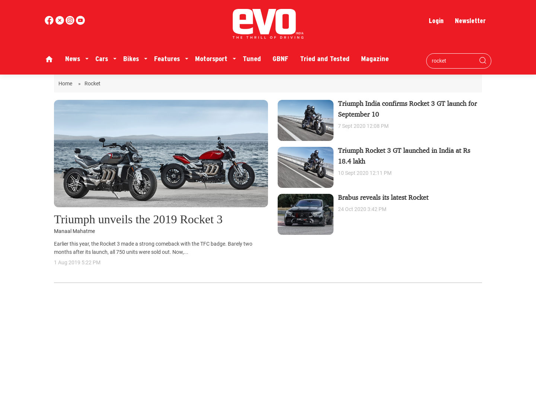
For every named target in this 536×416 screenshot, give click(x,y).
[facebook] (50, 22)
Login (436, 20)
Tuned (252, 59)
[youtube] (71, 22)
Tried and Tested (325, 59)
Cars (101, 59)
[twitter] (60, 22)
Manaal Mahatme (74, 231)
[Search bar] (453, 60)
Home (66, 83)
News (72, 59)
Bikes (131, 59)
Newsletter (470, 20)
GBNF (280, 59)
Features (167, 59)
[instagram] (80, 22)
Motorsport (211, 59)
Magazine (375, 59)
